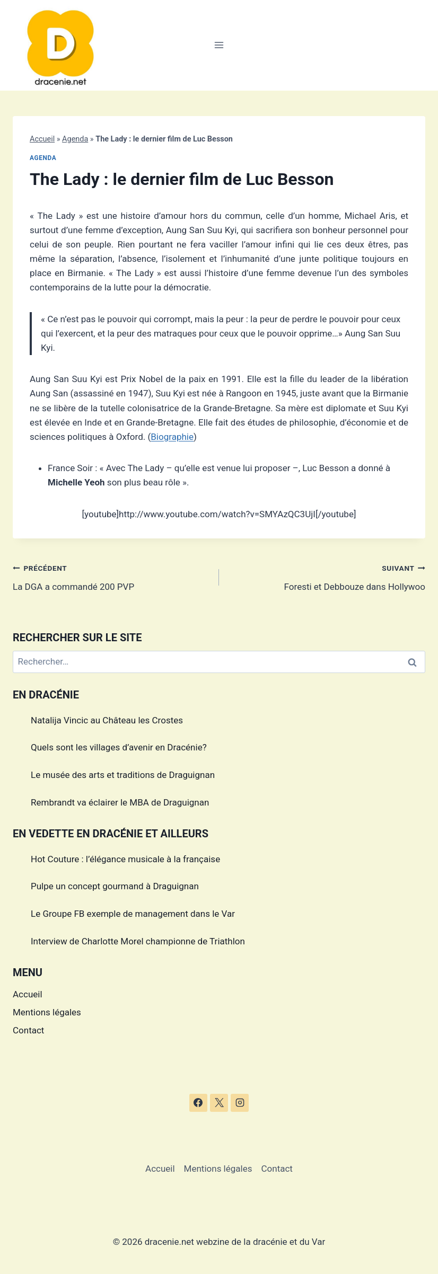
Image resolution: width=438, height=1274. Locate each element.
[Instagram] (240, 1103)
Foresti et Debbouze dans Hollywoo (326, 576)
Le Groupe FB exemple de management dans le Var (133, 913)
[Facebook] (198, 1103)
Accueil (42, 139)
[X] (219, 1103)
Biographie (172, 436)
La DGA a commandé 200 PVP (111, 576)
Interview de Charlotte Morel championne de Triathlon (138, 941)
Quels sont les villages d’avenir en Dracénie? (119, 747)
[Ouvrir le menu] (219, 45)
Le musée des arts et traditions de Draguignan (123, 774)
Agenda (75, 139)
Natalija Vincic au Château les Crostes (107, 720)
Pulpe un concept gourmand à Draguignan (115, 886)
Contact (28, 1030)
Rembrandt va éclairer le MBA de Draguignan (120, 802)
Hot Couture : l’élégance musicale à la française (125, 859)
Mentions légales (47, 1012)
